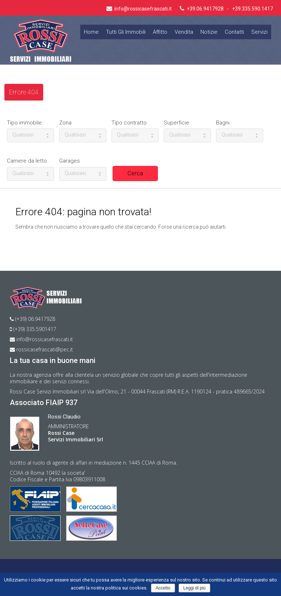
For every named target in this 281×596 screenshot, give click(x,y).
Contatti (234, 32)
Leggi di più (194, 588)
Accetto (163, 588)
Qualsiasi (30, 135)
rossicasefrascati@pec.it (41, 349)
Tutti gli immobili (126, 32)
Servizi (259, 32)
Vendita (184, 32)
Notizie (208, 32)
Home (91, 32)
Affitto (160, 32)
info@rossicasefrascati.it (41, 339)
